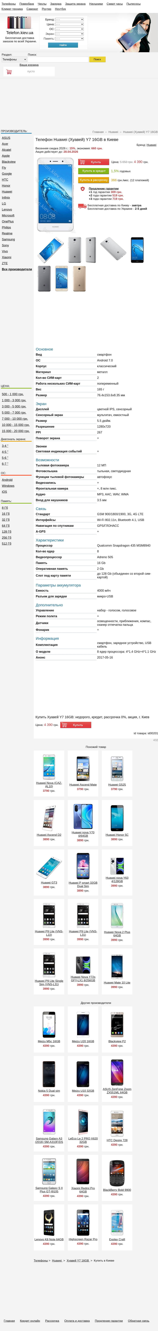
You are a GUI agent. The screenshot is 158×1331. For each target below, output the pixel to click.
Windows (8, 486)
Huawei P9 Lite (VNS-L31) (83, 933)
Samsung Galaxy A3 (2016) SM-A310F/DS (49, 1140)
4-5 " (5, 452)
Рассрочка (52, 1320)
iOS (4, 491)
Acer (5, 144)
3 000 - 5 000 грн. (14, 406)
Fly (4, 167)
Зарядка (55, 3)
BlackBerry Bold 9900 (117, 1190)
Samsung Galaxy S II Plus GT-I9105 (49, 1189)
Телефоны (9, 3)
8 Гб (5, 508)
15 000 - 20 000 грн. (16, 431)
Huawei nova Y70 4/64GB (83, 834)
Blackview (9, 161)
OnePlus (8, 221)
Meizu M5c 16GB (49, 1041)
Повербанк (26, 3)
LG (4, 203)
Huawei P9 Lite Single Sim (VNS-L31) (49, 982)
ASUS (6, 138)
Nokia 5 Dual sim (49, 1090)
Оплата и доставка (77, 1320)
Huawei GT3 (49, 882)
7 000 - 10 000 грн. (15, 418)
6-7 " (5, 464)
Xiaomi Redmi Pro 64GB (83, 1190)
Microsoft (8, 215)
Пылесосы (134, 3)
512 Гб (6, 543)
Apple (6, 156)
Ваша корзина (28, 65)
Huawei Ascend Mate (83, 784)
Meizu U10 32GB (83, 1090)
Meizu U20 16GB (83, 1041)
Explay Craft (117, 1239)
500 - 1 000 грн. (13, 394)
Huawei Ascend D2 (49, 834)
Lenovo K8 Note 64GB (49, 1239)
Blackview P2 (117, 1041)
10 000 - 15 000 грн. (16, 425)
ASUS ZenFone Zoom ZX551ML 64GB (117, 1090)
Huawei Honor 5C (117, 834)
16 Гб (6, 514)
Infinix (6, 197)
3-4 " (5, 446)
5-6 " (5, 458)
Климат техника (12, 9)
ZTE (5, 263)
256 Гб (6, 537)
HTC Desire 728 (117, 1140)
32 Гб (6, 519)
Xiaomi (6, 257)
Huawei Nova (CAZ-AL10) (49, 784)
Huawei (7, 191)
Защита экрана (75, 3)
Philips (6, 227)
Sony (5, 245)
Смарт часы (115, 3)
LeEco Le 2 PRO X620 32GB (83, 1140)
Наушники (96, 3)
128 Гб (6, 531)
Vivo (5, 251)
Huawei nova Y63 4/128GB (117, 879)
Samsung (8, 239)
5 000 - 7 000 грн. (14, 412)
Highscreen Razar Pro (83, 1239)
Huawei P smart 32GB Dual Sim (83, 884)
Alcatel (6, 150)
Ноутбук (60, 9)
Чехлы (42, 3)
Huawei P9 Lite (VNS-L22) (49, 933)
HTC (5, 179)
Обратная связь (138, 1320)
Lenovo (7, 209)
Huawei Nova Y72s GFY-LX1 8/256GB (83, 978)
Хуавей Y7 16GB (78, 1260)
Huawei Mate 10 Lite (117, 982)
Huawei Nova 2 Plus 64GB (117, 934)
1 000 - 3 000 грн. (14, 400)
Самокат (32, 9)
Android (7, 480)
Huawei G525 (117, 784)
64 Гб (6, 525)
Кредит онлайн (30, 1320)
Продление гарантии (109, 1320)
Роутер (46, 9)
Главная (9, 1320)
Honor (6, 185)
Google (7, 173)
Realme (7, 233)
